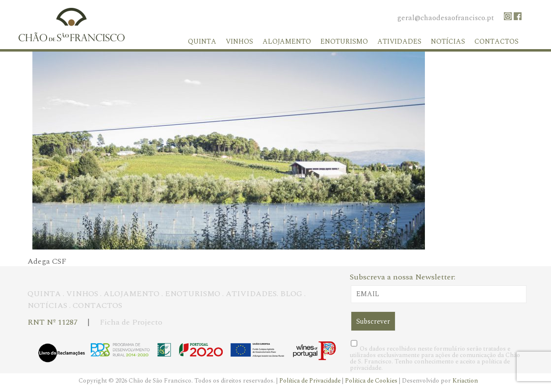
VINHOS (82, 294)
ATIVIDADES (251, 294)
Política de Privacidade (310, 381)
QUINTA (44, 294)
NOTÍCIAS (47, 305)
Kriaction (465, 381)
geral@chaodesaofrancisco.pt (445, 18)
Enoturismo (344, 41)
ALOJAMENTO (131, 294)
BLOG (291, 294)
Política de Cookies (372, 381)
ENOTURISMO (192, 294)
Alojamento (286, 41)
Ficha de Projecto (131, 322)
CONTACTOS (97, 305)
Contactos (496, 41)
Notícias (448, 41)
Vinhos (239, 41)
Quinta (202, 41)
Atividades (399, 41)
